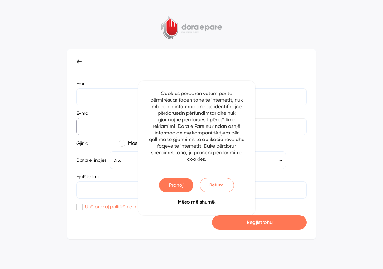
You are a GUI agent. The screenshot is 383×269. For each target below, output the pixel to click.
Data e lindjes (91, 160)
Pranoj (176, 185)
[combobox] (257, 160)
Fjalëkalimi (87, 177)
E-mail (83, 113)
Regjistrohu (260, 222)
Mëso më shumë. (197, 202)
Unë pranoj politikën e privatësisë (121, 207)
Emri (80, 83)
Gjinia (82, 143)
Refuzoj (217, 185)
